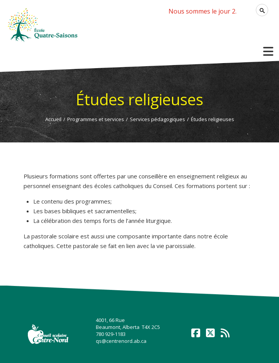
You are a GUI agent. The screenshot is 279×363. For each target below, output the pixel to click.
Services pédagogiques (157, 119)
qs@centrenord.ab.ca (121, 340)
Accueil (53, 119)
